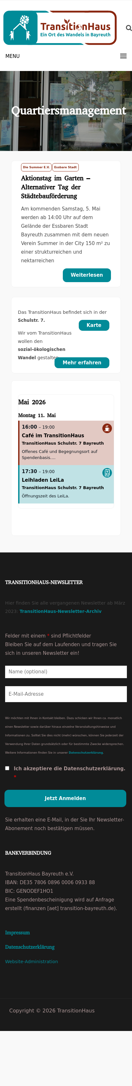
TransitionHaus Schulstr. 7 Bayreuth (63, 443)
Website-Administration (31, 961)
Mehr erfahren (81, 363)
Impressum (17, 932)
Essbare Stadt (65, 167)
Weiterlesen (87, 275)
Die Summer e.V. (36, 167)
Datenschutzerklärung (86, 752)
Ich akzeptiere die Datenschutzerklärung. (69, 773)
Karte (94, 325)
